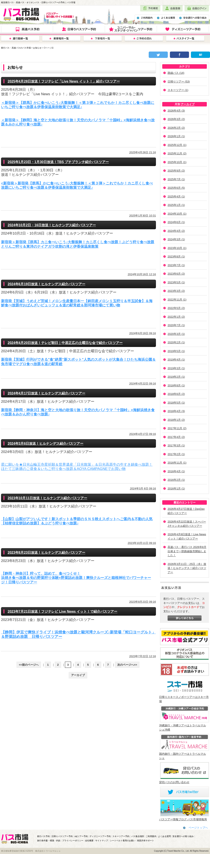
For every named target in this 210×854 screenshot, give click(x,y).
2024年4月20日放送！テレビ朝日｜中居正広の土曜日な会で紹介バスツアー (65, 343)
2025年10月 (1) (177, 162)
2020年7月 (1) (176, 325)
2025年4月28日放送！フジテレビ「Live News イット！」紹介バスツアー (64, 81)
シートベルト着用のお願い (122, 840)
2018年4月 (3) (176, 411)
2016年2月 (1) (176, 479)
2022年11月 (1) (177, 299)
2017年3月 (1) (176, 445)
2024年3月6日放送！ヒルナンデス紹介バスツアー (45, 443)
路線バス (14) (176, 72)
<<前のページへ (29, 664)
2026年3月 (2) (176, 119)
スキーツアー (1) (178, 90)
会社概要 (89, 840)
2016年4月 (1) (176, 471)
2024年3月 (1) (176, 239)
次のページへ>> (127, 664)
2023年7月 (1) (176, 265)
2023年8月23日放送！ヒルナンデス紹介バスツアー (46, 552)
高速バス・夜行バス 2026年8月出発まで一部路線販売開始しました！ (187, 551)
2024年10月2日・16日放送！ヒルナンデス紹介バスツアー (52, 225)
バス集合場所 (137, 836)
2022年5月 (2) (176, 308)
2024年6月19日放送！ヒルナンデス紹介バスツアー (46, 284)
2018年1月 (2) (176, 419)
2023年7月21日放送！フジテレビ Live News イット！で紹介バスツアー (62, 611)
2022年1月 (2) (176, 316)
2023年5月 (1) (176, 282)
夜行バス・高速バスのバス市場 (16, 48)
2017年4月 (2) (176, 437)
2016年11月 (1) (177, 462)
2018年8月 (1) (176, 385)
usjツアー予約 (81, 836)
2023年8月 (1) (176, 256)
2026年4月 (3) (176, 110)
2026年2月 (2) (176, 127)
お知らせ (37, 48)
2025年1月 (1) (176, 205)
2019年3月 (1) (176, 368)
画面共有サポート (145, 840)
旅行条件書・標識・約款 (48, 840)
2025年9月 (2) (176, 170)
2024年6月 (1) (176, 222)
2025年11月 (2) (177, 153)
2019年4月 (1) (176, 359)
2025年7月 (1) (176, 179)
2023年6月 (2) (176, 273)
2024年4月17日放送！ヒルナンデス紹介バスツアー (46, 393)
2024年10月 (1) (177, 213)
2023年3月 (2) (176, 290)
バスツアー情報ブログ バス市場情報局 (183, 819)
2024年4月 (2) (176, 230)
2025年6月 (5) (176, 187)
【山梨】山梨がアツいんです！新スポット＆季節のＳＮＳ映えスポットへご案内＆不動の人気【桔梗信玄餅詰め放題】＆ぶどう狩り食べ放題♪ (77, 521)
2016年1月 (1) (176, 488)
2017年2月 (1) (176, 454)
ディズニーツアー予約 (100, 836)
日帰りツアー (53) (179, 81)
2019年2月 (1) (176, 376)
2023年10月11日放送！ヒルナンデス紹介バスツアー (47, 498)
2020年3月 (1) (176, 333)
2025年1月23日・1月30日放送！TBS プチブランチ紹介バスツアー (58, 162)
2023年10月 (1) (177, 248)
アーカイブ (188, 104)
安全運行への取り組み (183, 836)
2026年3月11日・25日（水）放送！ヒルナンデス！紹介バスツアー (187, 568)
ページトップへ (198, 827)
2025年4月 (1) (176, 196)
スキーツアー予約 (120, 836)
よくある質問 (164, 836)
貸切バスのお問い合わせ (174, 782)
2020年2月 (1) (176, 342)
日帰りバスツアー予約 (62, 836)
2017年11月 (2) (177, 428)
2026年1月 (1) (176, 136)
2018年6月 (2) (176, 394)
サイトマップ (101, 840)
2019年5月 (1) (176, 351)
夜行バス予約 (43, 836)
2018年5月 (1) (176, 402)
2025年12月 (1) (177, 145)
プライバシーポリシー (72, 840)
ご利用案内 (151, 836)
